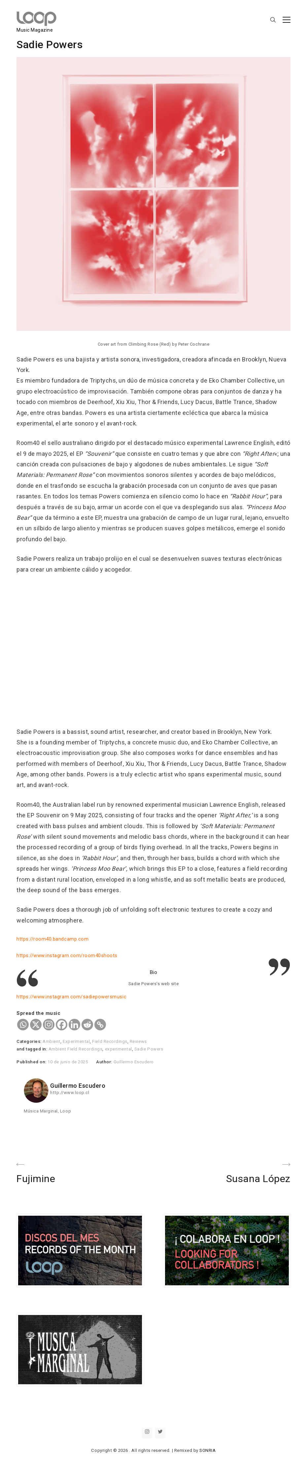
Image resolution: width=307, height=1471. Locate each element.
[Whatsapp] (23, 1024)
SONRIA (207, 1450)
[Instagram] (48, 1024)
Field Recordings (109, 1041)
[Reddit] (87, 1024)
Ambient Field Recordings (76, 1049)
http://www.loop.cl (69, 1092)
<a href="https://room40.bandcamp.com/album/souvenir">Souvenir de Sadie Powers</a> (132, 651)
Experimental (76, 1041)
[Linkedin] (74, 1024)
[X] (36, 1024)
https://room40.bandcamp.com (52, 939)
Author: (104, 1061)
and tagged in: (33, 1049)
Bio (153, 972)
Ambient (51, 1041)
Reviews (138, 1041)
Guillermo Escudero (134, 1061)
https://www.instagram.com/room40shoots (67, 955)
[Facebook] (61, 1024)
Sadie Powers (148, 1049)
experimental (118, 1049)
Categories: (30, 1041)
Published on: (32, 1061)
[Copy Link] (100, 1024)
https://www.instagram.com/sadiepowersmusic (71, 997)
